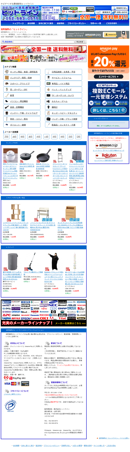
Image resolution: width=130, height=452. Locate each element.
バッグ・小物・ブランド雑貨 (64, 119)
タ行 (30, 137)
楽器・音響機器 (17, 107)
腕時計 (55, 107)
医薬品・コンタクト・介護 (63, 125)
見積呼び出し (66, 446)
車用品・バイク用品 (60, 84)
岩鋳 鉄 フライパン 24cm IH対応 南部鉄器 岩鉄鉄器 (43, 159)
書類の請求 (88, 446)
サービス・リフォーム (61, 78)
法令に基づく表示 (27, 446)
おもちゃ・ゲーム (59, 101)
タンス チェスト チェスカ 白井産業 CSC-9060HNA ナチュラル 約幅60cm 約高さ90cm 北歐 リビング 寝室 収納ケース (70, 217)
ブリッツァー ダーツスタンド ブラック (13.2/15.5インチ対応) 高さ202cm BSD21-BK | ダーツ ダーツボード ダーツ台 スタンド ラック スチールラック (60, 163)
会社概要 (16, 446)
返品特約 (39, 446)
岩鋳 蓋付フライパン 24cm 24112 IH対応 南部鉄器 (27, 159)
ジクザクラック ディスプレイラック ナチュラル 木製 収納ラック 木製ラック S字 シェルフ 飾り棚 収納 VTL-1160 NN (15, 217)
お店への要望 (77, 446)
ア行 (6, 137)
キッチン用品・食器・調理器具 (24, 72)
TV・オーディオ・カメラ (63, 95)
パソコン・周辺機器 (19, 101)
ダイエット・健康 (18, 125)
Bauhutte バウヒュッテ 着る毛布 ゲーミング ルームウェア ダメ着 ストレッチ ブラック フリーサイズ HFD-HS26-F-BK (53, 267)
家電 (12, 95)
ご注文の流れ (111, 446)
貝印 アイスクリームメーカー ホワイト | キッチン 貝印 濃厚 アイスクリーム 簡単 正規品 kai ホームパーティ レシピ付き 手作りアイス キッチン (10, 163)
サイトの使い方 (99, 446)
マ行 (54, 137)
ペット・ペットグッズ (61, 90)
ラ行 (70, 137)
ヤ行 (62, 137)
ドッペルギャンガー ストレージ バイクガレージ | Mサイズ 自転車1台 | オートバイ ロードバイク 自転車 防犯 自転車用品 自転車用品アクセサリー (76, 163)
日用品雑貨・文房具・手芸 (63, 72)
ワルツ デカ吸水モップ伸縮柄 (33, 264)
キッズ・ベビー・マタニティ (64, 113)
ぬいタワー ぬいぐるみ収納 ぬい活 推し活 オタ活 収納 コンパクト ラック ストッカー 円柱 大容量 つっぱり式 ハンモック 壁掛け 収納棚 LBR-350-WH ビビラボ (74, 269)
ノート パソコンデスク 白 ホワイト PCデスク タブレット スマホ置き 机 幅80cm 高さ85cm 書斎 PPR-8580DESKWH (42, 217)
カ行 (14, 137)
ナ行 (38, 137)
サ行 (22, 137)
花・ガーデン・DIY (18, 90)
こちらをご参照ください (12, 394)
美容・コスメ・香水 (19, 119)
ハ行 (46, 137)
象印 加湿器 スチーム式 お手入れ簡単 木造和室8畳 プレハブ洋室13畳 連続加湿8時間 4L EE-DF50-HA (12, 266)
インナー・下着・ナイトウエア (24, 113)
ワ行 (78, 137)
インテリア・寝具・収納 (21, 78)
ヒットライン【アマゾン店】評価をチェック (108, 147)
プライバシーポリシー (51, 446)
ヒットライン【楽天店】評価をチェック (108, 157)
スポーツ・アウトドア (20, 84)
